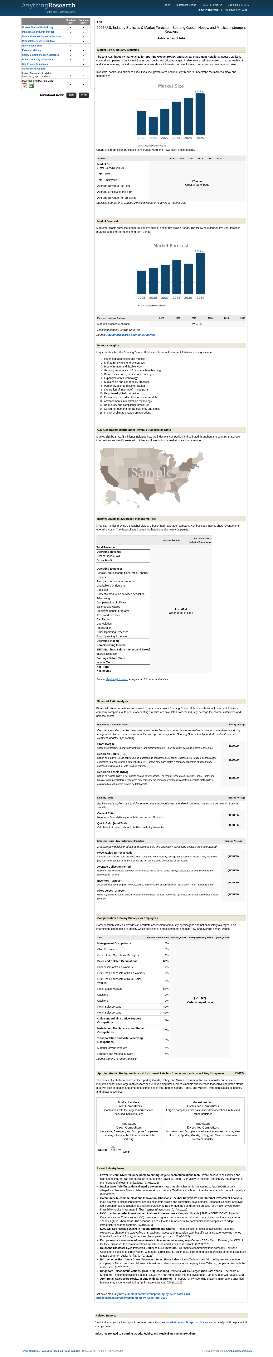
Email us (217, 5)
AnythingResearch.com (239, 1351)
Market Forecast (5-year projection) (41, 36)
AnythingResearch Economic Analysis (130, 334)
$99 (71, 95)
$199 (84, 95)
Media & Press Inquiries (67, 1351)
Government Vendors (34, 68)
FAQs (204, 5)
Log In (166, 5)
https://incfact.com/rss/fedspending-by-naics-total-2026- (132, 1297)
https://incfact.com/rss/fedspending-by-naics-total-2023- (155, 1294)
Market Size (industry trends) (38, 32)
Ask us (203, 1322)
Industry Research (208, 9)
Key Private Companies (35, 64)
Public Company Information (38, 59)
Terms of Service (30, 1351)
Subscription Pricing (186, 5)
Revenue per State (32, 45)
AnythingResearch (117, 679)
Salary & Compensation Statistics (40, 55)
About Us (47, 1351)
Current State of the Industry (38, 27)
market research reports (182, 1322)
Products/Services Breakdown (39, 41)
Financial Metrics (31, 50)
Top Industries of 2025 (235, 9)
